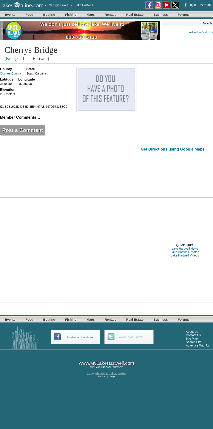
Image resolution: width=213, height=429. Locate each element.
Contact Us (193, 335)
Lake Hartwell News (184, 248)
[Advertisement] (157, 171)
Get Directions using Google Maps (173, 149)
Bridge (12, 58)
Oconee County (10, 73)
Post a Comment (22, 130)
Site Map (192, 338)
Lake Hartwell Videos (185, 255)
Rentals (110, 14)
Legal (112, 376)
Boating (49, 14)
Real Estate (135, 14)
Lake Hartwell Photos (185, 252)
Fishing (71, 14)
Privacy (101, 376)
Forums (184, 14)
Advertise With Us (201, 32)
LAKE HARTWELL (104, 367)
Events (10, 14)
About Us (192, 331)
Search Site (193, 342)
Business (160, 14)
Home (206, 4)
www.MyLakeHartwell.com (106, 363)
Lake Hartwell (84, 5)
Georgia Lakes (58, 5)
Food (29, 14)
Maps (90, 14)
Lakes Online (118, 373)
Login (191, 4)
